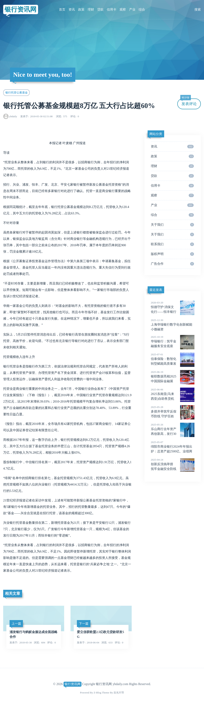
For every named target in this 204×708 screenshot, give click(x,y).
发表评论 (188, 102)
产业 (132, 9)
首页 (62, 9)
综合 (142, 9)
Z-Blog (97, 692)
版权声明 (172, 254)
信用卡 (111, 9)
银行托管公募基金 (16, 92)
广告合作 (172, 264)
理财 (91, 9)
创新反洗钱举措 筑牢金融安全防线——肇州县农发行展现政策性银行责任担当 (172, 469)
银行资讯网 (20, 9)
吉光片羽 (119, 692)
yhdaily (13, 116)
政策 (81, 9)
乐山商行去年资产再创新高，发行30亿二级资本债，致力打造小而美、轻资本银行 (172, 434)
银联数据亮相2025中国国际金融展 (172, 376)
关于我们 (172, 224)
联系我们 (172, 244)
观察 (123, 9)
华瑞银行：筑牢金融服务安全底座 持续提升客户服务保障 (172, 346)
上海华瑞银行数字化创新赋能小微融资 (172, 324)
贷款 (100, 9)
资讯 (72, 9)
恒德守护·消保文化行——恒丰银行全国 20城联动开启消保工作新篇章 (172, 312)
